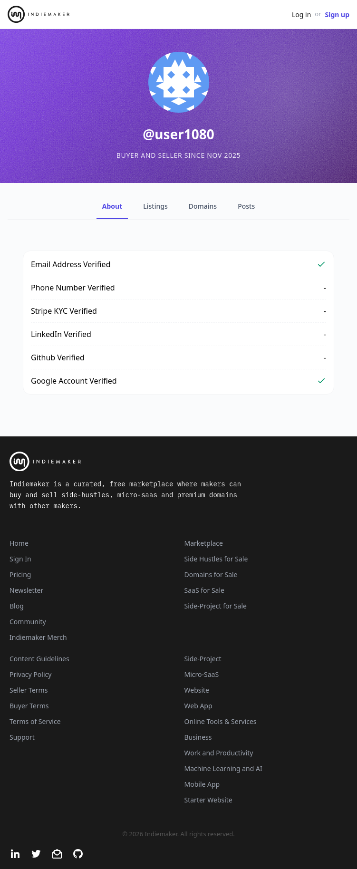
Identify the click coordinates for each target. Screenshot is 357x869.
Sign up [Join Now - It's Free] (337, 14)
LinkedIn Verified (61, 334)
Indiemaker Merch (38, 637)
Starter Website (208, 799)
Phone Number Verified (73, 287)
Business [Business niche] (198, 737)
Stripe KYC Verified (64, 311)
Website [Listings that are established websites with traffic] (197, 690)
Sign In (20, 558)
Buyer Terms (29, 705)
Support (22, 737)
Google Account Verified (74, 381)
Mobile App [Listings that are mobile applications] (202, 784)
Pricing (20, 574)
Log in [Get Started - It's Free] (301, 14)
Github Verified (58, 357)
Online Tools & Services (220, 721)
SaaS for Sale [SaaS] (204, 590)
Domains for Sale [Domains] (211, 574)
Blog (17, 605)
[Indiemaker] (178, 462)
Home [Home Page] (19, 543)
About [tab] (112, 206)
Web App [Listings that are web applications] (198, 705)
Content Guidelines (39, 658)
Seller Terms (29, 690)
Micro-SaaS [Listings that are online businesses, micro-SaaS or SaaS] (201, 674)
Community (28, 621)
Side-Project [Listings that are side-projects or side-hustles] (203, 658)
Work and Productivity (218, 752)
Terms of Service (35, 721)
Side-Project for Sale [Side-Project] (215, 605)
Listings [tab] (155, 206)
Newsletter (26, 590)
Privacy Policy (30, 674)
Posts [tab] (246, 206)
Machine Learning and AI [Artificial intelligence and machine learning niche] (223, 768)
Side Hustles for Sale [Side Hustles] (216, 558)
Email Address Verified (71, 264)
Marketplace (203, 543)
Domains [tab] (203, 206)
